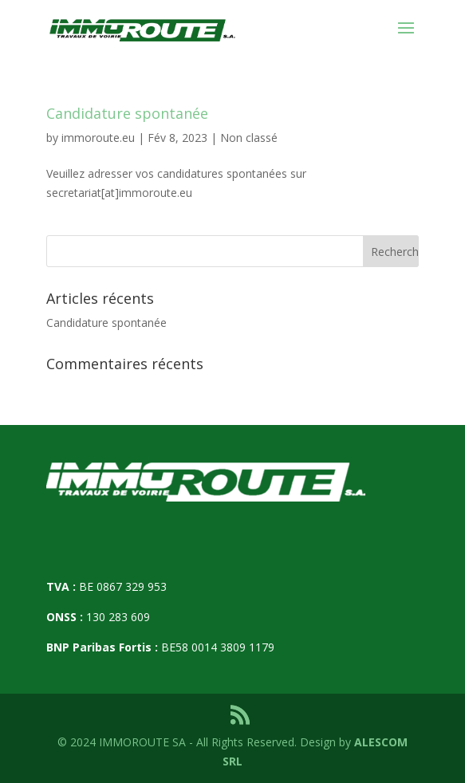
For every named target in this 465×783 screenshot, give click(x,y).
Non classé (249, 137)
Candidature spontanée (127, 113)
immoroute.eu (98, 137)
